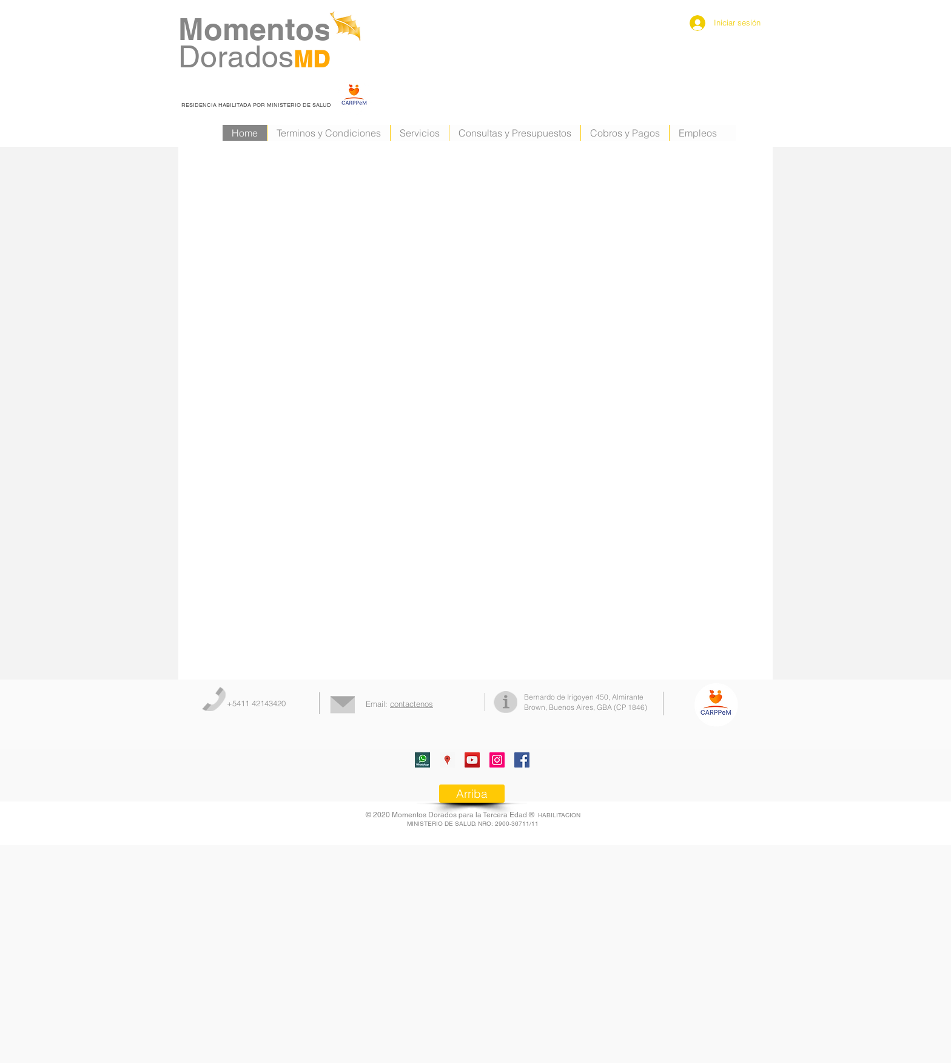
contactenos (411, 704)
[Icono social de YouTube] (472, 760)
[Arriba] (472, 794)
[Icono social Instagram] (497, 760)
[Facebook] (521, 760)
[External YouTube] (287, 329)
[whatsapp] (422, 760)
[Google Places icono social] (447, 760)
